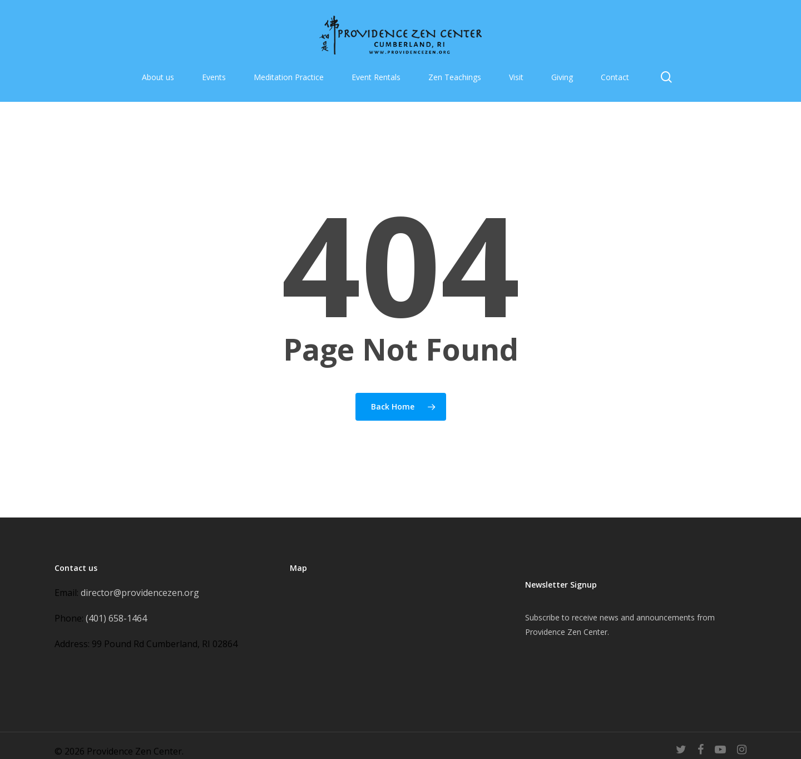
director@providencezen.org (140, 592)
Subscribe (542, 617)
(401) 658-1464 (116, 618)
